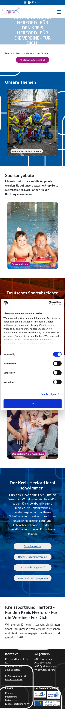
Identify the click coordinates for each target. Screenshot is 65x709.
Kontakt (9, 693)
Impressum (11, 696)
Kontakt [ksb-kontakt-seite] (36, 2)
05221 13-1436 (18, 675)
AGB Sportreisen (43, 659)
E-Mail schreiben (14, 679)
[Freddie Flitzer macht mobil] (32, 122)
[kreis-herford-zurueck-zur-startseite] (11, 11)
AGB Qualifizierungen (45, 666)
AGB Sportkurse (42, 662)
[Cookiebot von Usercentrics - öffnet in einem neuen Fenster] (48, 303)
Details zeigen (48, 394)
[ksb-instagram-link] (26, 2)
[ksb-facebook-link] (30, 2)
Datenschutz (11, 700)
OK (32, 403)
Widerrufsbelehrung (44, 669)
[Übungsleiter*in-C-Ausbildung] (32, 425)
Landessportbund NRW (17, 703)
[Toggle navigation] (59, 12)
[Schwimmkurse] (32, 235)
